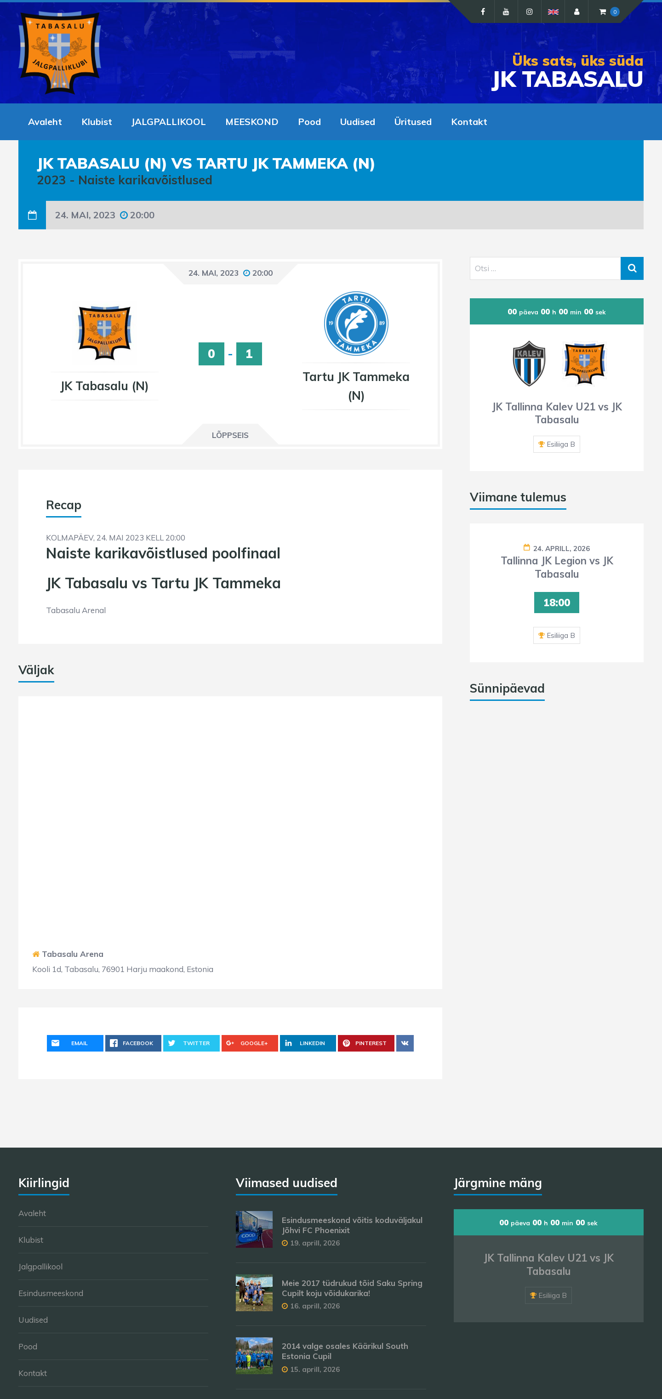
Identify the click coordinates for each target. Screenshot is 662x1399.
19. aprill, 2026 (315, 1243)
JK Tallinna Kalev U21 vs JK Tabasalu (557, 413)
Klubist (30, 1240)
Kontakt (32, 1373)
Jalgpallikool (40, 1266)
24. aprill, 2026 (561, 548)
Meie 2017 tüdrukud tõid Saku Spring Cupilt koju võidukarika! (352, 1288)
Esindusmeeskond (50, 1293)
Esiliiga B (561, 444)
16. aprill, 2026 (315, 1306)
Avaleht (32, 1213)
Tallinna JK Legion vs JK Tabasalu (557, 567)
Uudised (33, 1320)
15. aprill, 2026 (315, 1369)
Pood (27, 1346)
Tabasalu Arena (72, 954)
